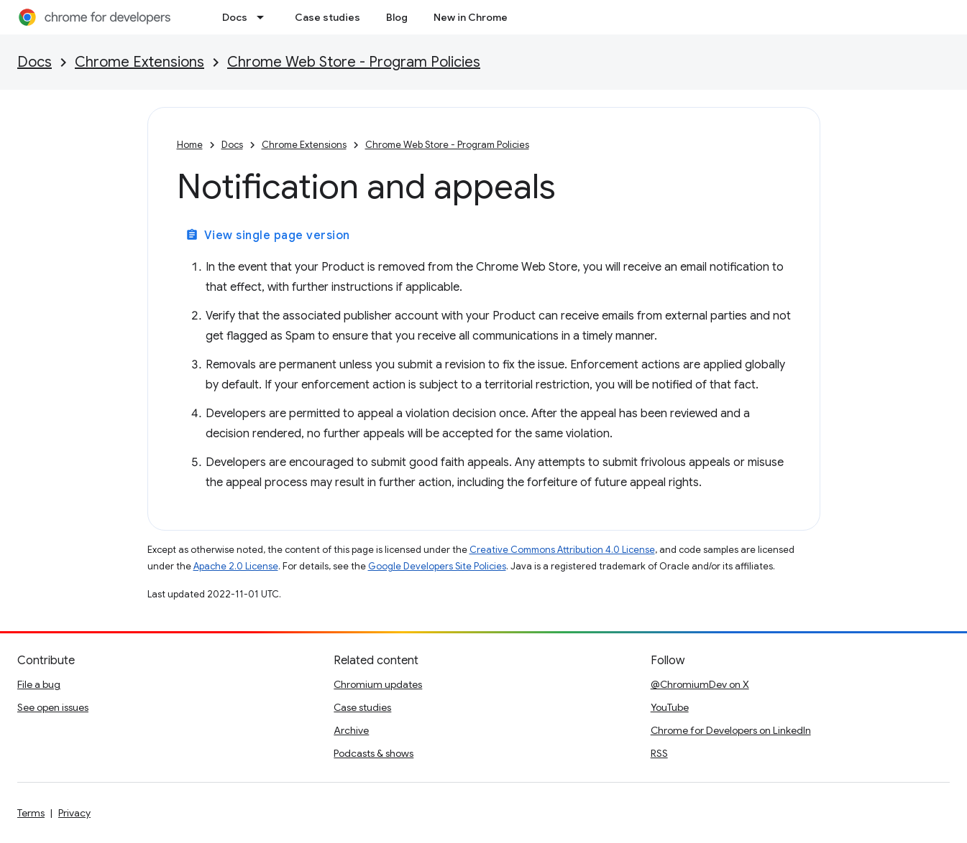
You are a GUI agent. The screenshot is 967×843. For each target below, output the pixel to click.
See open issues (52, 707)
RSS (659, 753)
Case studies (327, 17)
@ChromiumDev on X (700, 684)
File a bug (38, 684)
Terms (31, 813)
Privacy (74, 813)
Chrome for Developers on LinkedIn (731, 730)
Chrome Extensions (139, 62)
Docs (234, 17)
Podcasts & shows (373, 753)
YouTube (670, 707)
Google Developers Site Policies (437, 566)
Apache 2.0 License (235, 566)
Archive (351, 730)
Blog (397, 17)
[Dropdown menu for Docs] (264, 17)
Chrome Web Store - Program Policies (353, 62)
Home (190, 145)
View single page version (267, 235)
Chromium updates (378, 684)
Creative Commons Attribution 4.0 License (562, 550)
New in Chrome (471, 17)
